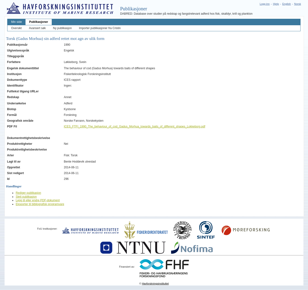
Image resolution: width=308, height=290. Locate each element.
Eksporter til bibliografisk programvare (40, 204)
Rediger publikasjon (28, 193)
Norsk (297, 3)
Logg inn (265, 3)
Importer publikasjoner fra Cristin (100, 28)
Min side (16, 22)
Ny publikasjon (62, 28)
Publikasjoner (38, 22)
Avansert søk (37, 28)
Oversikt (16, 28)
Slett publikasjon (26, 196)
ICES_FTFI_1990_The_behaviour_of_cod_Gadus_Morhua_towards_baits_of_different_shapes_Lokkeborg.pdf (134, 126)
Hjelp (276, 3)
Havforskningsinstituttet (155, 283)
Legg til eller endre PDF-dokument (38, 200)
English (286, 3)
